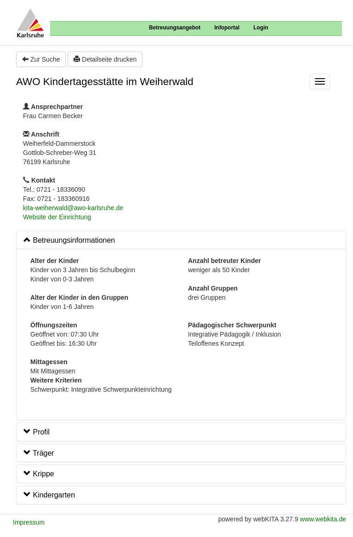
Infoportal (226, 27)
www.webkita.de (323, 519)
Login (260, 27)
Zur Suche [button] (41, 59)
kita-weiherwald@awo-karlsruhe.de (73, 207)
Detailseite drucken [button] (105, 59)
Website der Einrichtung (57, 217)
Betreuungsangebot (174, 27)
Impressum (29, 522)
